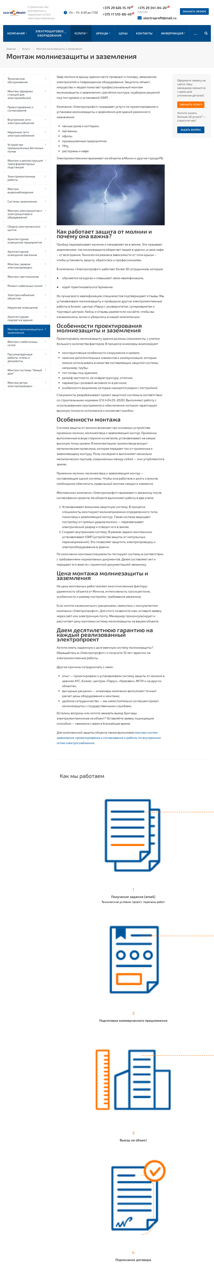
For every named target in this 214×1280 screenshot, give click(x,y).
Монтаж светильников (23, 276)
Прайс (63, 1220)
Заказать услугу (191, 104)
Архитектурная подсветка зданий (20, 318)
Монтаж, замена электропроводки (20, 265)
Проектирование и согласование (20, 108)
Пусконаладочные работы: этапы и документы (20, 357)
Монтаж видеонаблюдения (20, 190)
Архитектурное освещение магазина (22, 253)
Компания (66, 1208)
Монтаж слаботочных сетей (22, 343)
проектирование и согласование (99, 737)
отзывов (35, 1216)
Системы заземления (22, 201)
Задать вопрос (191, 129)
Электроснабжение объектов (21, 296)
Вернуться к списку (78, 1184)
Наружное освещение (23, 307)
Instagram (165, 1229)
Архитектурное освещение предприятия (25, 240)
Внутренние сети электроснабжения (21, 121)
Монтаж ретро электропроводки (20, 384)
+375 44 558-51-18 (132, 1248)
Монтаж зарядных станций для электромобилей (20, 94)
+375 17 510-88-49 (118, 14)
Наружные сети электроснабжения (21, 133)
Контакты (65, 1227)
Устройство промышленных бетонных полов (25, 148)
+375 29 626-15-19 (118, 7)
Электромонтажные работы (21, 178)
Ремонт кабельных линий (25, 285)
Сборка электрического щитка (24, 228)
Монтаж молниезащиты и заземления (25, 330)
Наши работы (68, 1214)
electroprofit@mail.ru (157, 18)
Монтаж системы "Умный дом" (25, 371)
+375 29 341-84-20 (132, 1225)
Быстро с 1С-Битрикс (188, 1273)
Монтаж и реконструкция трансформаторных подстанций (25, 164)
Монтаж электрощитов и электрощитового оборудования (25, 214)
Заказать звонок (194, 11)
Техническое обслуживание (18, 80)
